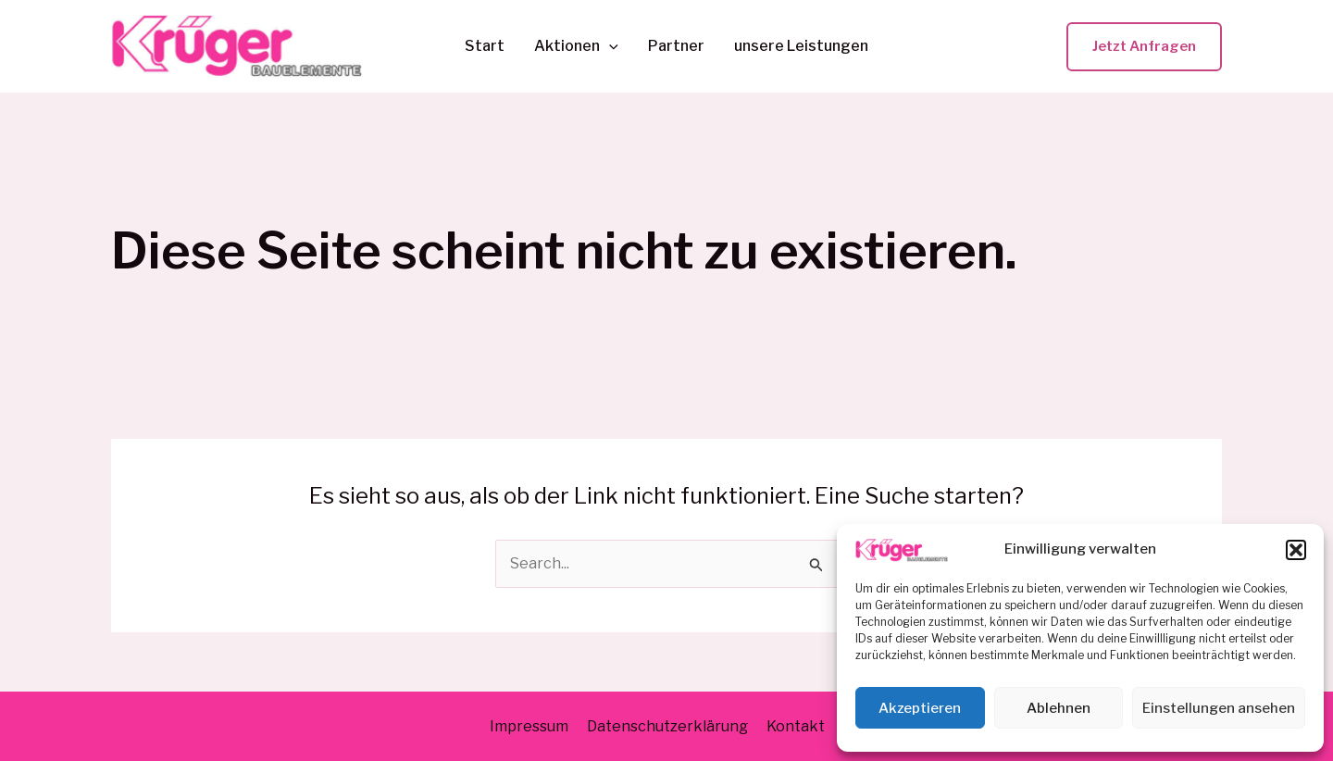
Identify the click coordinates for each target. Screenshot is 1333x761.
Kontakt (795, 726)
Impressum (529, 726)
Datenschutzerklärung (667, 726)
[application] (609, 46)
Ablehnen (1058, 708)
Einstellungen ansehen (1218, 708)
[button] (1296, 550)
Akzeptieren (919, 708)
